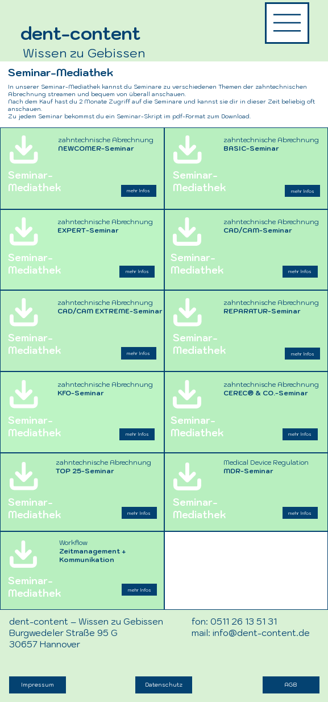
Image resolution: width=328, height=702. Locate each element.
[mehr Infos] (139, 590)
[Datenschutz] (163, 684)
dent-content (80, 33)
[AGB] (291, 684)
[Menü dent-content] (287, 22)
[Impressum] (37, 684)
